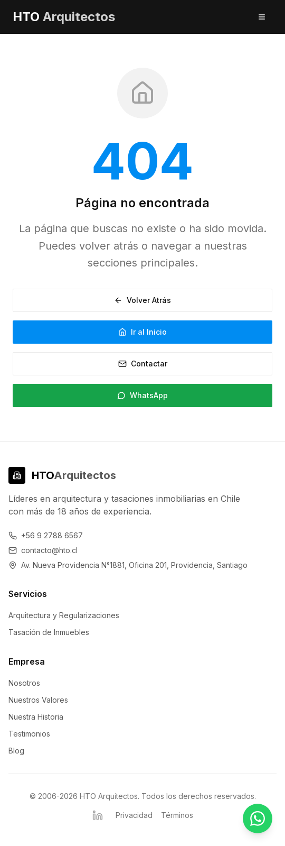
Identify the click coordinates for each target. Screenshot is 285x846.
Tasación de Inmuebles (48, 632)
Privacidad (134, 815)
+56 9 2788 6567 (45, 535)
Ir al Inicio (142, 331)
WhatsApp (142, 395)
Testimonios (29, 733)
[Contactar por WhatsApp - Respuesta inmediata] (257, 818)
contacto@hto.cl (43, 550)
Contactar (142, 363)
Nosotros (24, 682)
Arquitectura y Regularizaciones (63, 615)
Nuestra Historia (35, 716)
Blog (16, 750)
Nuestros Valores (38, 699)
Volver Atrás (142, 300)
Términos (177, 815)
